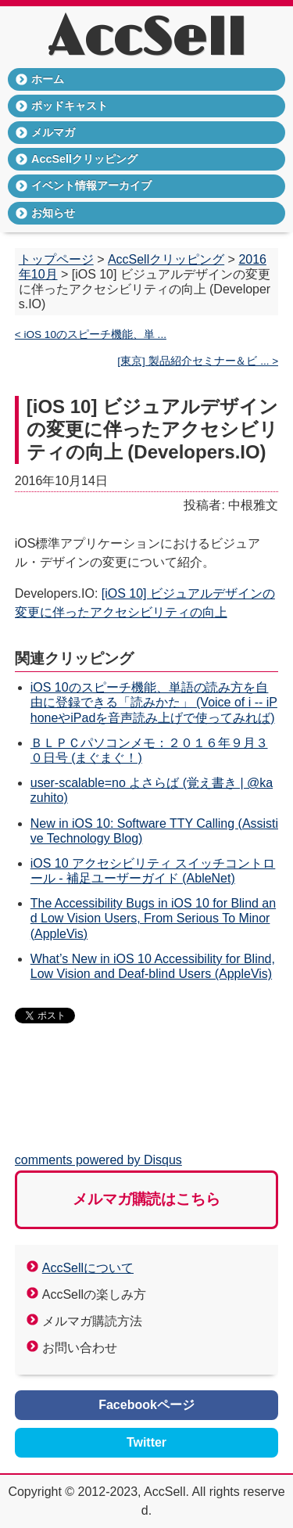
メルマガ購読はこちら (147, 1199)
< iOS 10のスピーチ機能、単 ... (90, 334)
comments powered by (98, 1160)
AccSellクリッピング (84, 159)
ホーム (47, 79)
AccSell (146, 39)
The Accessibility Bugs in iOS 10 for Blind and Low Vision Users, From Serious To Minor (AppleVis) (153, 918)
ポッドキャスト (69, 105)
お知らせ (53, 213)
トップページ (56, 259)
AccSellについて (88, 1268)
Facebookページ (146, 1404)
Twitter (146, 1442)
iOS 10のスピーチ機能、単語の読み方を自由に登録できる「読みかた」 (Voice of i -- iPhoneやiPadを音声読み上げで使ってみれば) (153, 702)
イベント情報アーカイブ (91, 185)
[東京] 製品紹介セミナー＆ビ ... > (197, 361)
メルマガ (53, 132)
